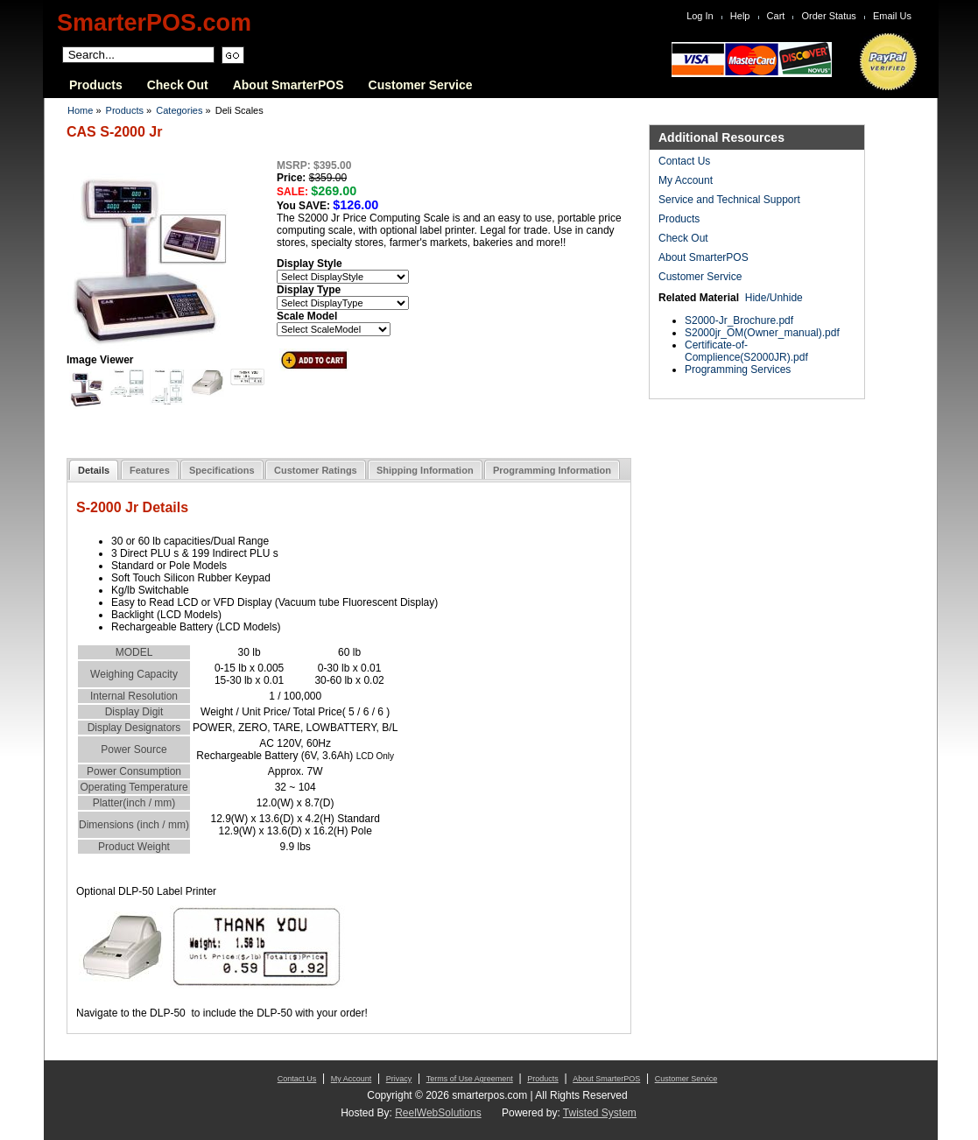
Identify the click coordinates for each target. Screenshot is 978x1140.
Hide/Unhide (774, 298)
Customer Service (421, 85)
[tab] (93, 470)
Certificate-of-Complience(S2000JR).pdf (746, 351)
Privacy (399, 1078)
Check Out (177, 85)
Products (96, 85)
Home (80, 110)
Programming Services (738, 369)
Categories (179, 110)
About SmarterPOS (288, 85)
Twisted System (600, 1113)
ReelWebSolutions (438, 1113)
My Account (685, 180)
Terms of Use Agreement (469, 1078)
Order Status (829, 16)
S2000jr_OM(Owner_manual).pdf (762, 333)
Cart (776, 16)
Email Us (892, 16)
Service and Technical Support (729, 200)
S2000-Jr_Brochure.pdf (739, 320)
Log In (700, 16)
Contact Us (684, 161)
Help (740, 16)
